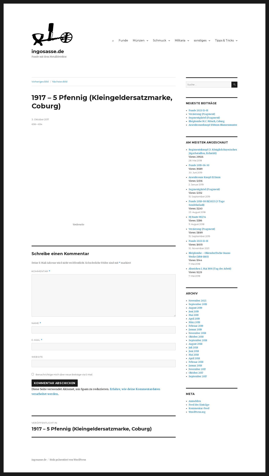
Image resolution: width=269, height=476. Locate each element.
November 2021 (197, 300)
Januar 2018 (195, 365)
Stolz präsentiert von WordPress (68, 459)
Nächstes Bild (59, 81)
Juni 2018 (194, 351)
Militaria (180, 40)
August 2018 (195, 344)
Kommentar (41, 271)
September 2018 (198, 340)
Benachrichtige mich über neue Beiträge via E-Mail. (64, 374)
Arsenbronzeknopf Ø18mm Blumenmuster (213, 125)
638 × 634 (37, 124)
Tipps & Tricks (224, 40)
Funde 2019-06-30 (199, 165)
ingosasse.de (48, 51)
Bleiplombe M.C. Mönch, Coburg (207, 121)
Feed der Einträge (199, 404)
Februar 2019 (196, 325)
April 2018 (194, 358)
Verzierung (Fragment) (202, 114)
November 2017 (197, 369)
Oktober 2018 (196, 336)
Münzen (138, 40)
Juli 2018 (193, 347)
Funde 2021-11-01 (198, 110)
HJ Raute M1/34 (197, 217)
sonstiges (200, 40)
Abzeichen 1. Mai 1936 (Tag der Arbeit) (210, 268)
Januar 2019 (195, 329)
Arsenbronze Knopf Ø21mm (204, 177)
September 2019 (198, 304)
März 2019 (194, 322)
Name (36, 323)
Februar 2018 (196, 362)
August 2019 (195, 307)
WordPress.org (197, 412)
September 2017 (198, 376)
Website (37, 356)
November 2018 (197, 333)
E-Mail (37, 340)
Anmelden (195, 401)
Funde (123, 40)
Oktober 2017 (196, 372)
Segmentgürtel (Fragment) (204, 117)
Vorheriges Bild (40, 81)
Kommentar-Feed (199, 408)
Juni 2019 (194, 311)
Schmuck (159, 40)
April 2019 (194, 318)
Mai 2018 (194, 354)
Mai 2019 (193, 315)
